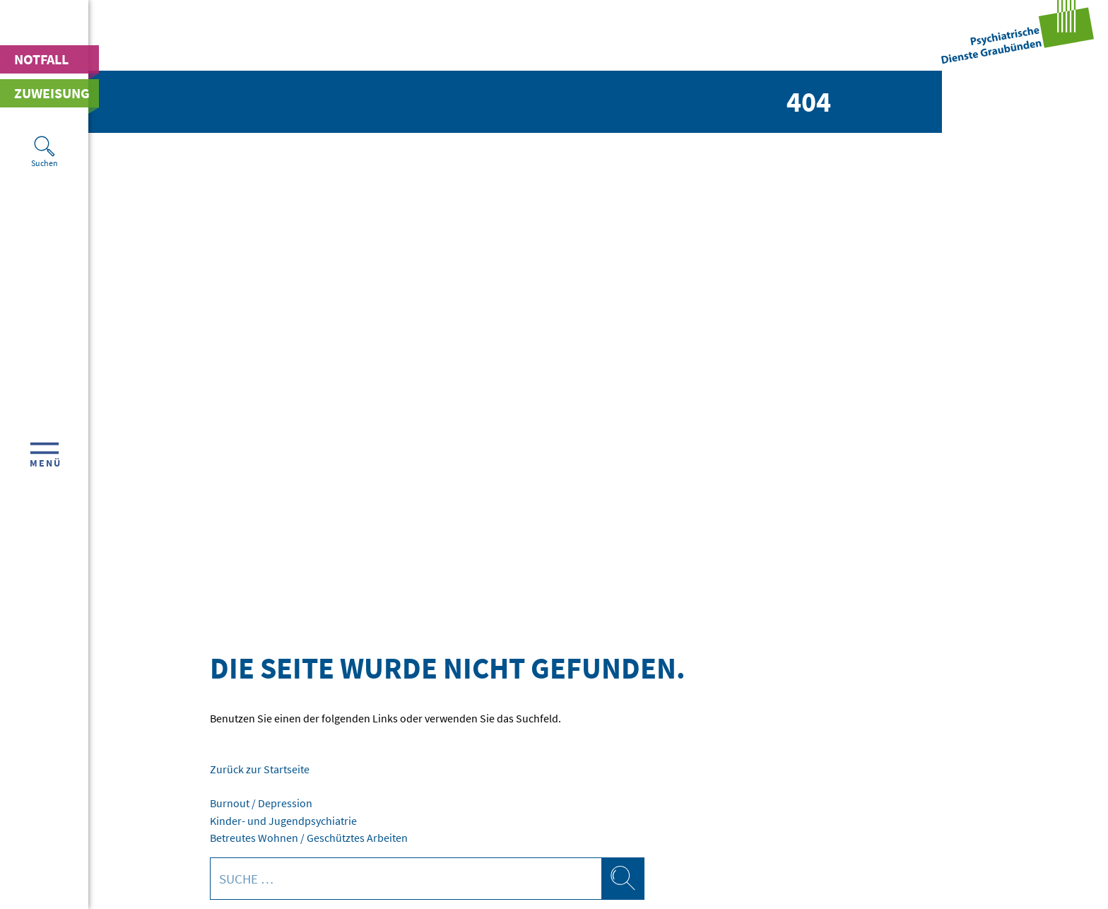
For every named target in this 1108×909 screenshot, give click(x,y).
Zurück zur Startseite (260, 769)
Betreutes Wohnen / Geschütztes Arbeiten (309, 837)
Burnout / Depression (261, 803)
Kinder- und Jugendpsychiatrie (283, 820)
